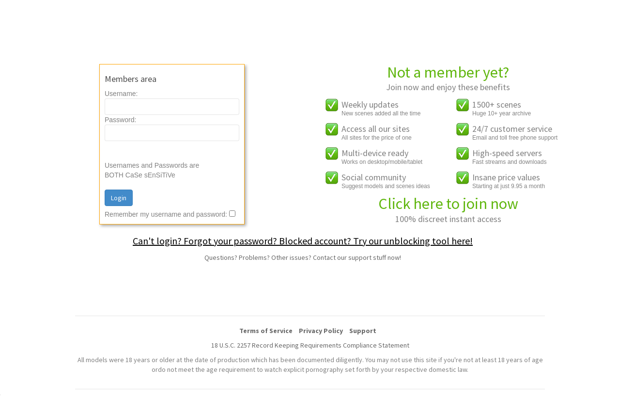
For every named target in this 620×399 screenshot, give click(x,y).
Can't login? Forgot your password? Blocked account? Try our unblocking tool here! (303, 241)
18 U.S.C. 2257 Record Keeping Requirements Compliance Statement (310, 345)
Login (118, 197)
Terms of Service (266, 330)
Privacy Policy (321, 330)
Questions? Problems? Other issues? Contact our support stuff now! (302, 257)
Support (362, 330)
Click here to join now (448, 203)
